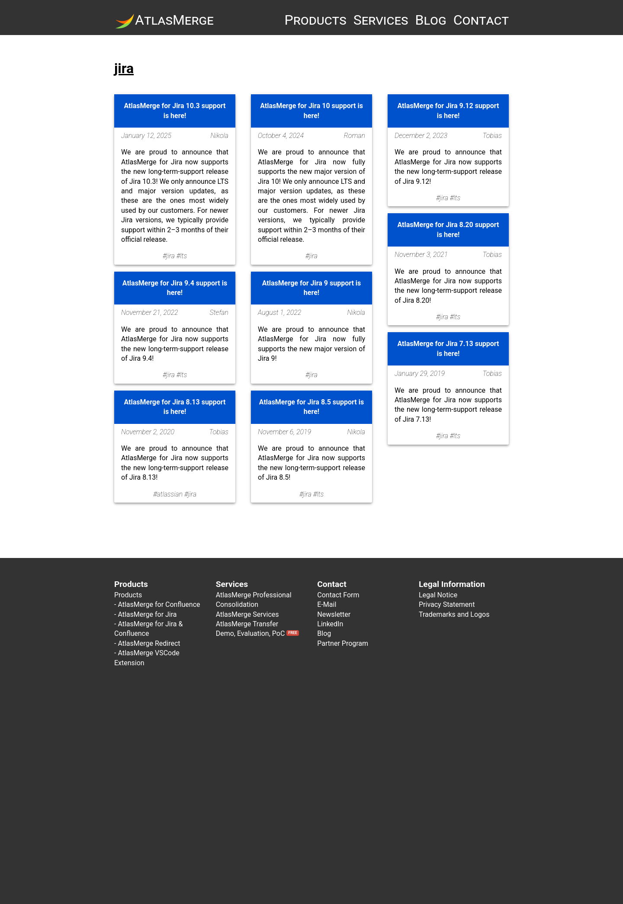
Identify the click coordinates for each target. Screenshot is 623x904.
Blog (430, 20)
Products (315, 20)
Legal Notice (438, 595)
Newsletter (333, 614)
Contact (481, 20)
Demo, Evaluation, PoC (257, 633)
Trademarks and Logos (454, 614)
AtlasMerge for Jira (147, 614)
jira (124, 68)
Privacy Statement (447, 604)
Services (380, 20)
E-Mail (326, 604)
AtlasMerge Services (247, 614)
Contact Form (338, 595)
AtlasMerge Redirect (149, 643)
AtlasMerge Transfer (247, 624)
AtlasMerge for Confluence (159, 604)
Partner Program (342, 643)
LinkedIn (330, 624)
